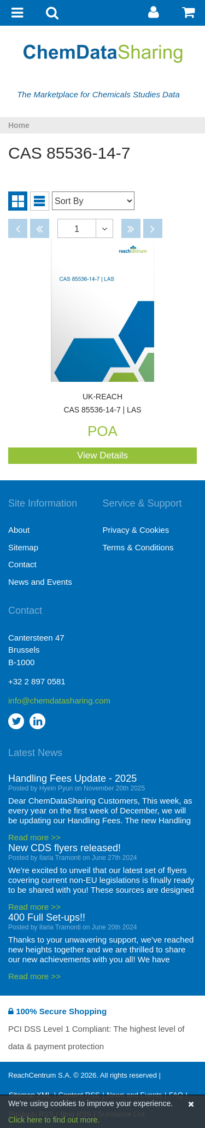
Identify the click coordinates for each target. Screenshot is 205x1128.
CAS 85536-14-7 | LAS (102, 403)
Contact (22, 564)
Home (19, 125)
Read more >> (34, 837)
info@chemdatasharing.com (55, 700)
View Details (102, 455)
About (19, 529)
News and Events (40, 581)
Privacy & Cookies (136, 529)
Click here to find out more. (53, 1119)
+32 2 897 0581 (37, 681)
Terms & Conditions (138, 547)
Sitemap (23, 547)
